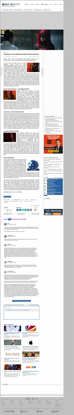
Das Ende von (46, 10)
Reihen (11, 402)
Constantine (6, 201)
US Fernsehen (20, 408)
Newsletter (2, 402)
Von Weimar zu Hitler (7, 10)
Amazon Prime (14, 192)
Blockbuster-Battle (49, 404)
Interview (11, 403)
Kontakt (56, 403)
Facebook (2, 405)
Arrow (23, 199)
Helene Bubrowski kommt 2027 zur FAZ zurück (53, 118)
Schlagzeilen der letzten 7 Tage (51, 133)
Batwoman (27, 199)
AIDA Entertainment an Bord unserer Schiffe (51, 180)
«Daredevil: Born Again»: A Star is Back (53, 169)
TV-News (20, 401)
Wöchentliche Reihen (31, 401)
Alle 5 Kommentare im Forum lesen (21, 301)
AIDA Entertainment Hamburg (52, 186)
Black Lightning (33, 199)
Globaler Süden (38, 10)
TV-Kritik (38, 402)
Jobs (56, 402)
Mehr (60, 4)
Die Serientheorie (18, 10)
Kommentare (7, 196)
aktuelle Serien (44, 408)
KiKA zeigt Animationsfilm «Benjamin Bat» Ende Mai (53, 127)
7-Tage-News (3, 404)
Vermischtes (21, 402)
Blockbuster (35, 408)
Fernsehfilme (39, 408)
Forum (55, 4)
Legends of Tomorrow (14, 201)
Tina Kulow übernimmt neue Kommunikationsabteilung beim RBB (51, 120)
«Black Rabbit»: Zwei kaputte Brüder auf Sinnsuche (53, 174)
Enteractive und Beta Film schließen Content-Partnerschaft (53, 131)
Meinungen (44, 4)
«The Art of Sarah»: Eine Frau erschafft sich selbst (53, 162)
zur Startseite (21, 213)
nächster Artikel (35, 213)
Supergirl (25, 201)
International (21, 404)
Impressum (57, 406)
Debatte (38, 401)
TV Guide (32, 408)
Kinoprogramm (49, 408)
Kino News (4, 408)
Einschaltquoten (28, 408)
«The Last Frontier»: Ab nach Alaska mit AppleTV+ (53, 171)
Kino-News (47, 401)
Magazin (26, 4)
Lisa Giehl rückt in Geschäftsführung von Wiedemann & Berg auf (52, 129)
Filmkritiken (16, 408)
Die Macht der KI (28, 10)
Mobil (2, 403)
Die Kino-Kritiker (48, 402)
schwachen (6, 202)
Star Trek (21, 201)
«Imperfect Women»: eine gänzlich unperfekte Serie (52, 160)
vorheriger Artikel (8, 213)
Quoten (37, 4)
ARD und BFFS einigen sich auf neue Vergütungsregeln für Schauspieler (51, 124)
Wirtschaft (20, 403)
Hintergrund (12, 401)
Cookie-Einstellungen (58, 405)
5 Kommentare (13, 56)
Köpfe (20, 405)
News (32, 4)
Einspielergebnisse (49, 403)
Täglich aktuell (30, 403)
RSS (2, 401)
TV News (24, 408)
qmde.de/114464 (36, 205)
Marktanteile (30, 402)
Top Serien (59, 408)
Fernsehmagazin (11, 408)
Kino (50, 4)
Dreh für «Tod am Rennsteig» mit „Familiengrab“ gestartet (53, 122)
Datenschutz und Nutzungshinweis (57, 404)
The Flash (31, 201)
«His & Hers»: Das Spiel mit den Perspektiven (51, 167)
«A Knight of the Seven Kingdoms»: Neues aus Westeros (52, 165)
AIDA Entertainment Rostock (53, 193)
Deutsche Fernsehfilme (54, 408)
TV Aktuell (7, 408)
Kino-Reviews (39, 403)
